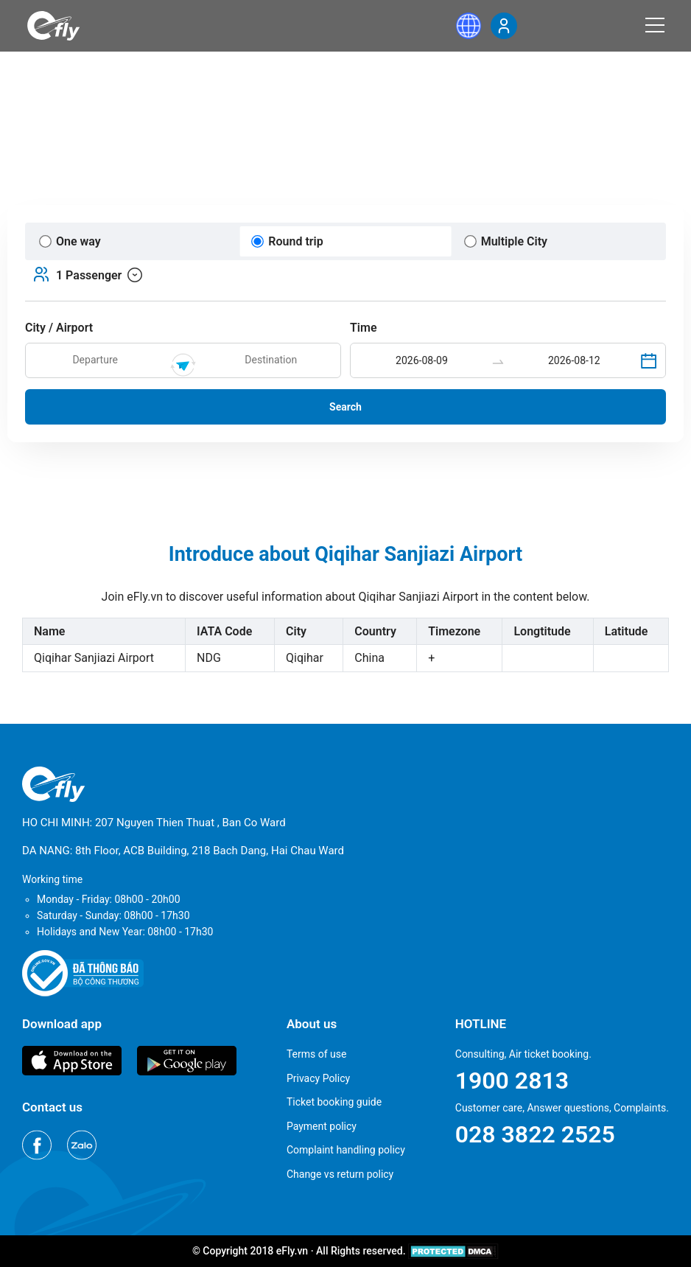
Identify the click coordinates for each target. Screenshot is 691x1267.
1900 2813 (512, 1081)
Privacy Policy (318, 1078)
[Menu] (655, 25)
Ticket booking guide (334, 1102)
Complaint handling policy (346, 1150)
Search (345, 407)
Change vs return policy (340, 1174)
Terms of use (317, 1054)
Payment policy (322, 1126)
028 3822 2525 (535, 1134)
